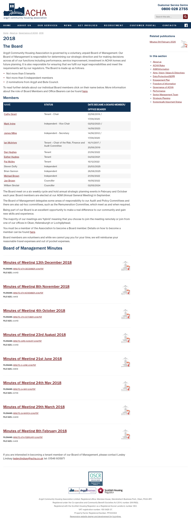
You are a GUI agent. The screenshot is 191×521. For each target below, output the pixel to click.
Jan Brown (9, 180)
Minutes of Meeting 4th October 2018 (34, 310)
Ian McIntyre (10, 142)
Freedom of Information (164, 83)
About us (13, 33)
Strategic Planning (161, 98)
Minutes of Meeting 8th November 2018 (36, 286)
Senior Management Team (165, 94)
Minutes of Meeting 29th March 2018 (34, 406)
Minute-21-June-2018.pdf (24, 365)
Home (5, 33)
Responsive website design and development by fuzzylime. (95, 516)
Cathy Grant (10, 114)
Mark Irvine (9, 123)
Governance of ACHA (28, 33)
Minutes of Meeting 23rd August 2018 (34, 334)
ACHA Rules (159, 65)
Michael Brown (11, 176)
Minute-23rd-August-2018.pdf (27, 341)
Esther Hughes (11, 157)
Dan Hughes (10, 152)
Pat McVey (9, 161)
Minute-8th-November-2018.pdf (28, 293)
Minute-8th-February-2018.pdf (28, 437)
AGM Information (161, 69)
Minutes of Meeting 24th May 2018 (32, 382)
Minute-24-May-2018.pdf (24, 389)
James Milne (10, 133)
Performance (159, 91)
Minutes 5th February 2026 (163, 42)
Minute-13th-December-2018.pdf (28, 269)
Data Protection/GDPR (164, 76)
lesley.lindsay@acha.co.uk (28, 458)
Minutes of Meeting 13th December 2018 (37, 262)
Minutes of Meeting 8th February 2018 (35, 431)
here (85, 91)
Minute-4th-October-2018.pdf (27, 317)
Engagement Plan (161, 80)
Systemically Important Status (167, 102)
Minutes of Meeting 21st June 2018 (32, 358)
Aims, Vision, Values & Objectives (169, 72)
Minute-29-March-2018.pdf (26, 413)
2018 (41, 33)
